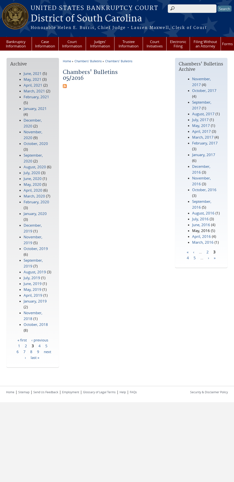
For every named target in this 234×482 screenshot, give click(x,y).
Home (67, 61)
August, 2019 (35, 271)
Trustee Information (129, 43)
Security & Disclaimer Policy (209, 392)
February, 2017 (205, 143)
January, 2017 (203, 154)
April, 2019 (33, 295)
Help (123, 392)
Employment (70, 392)
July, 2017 (200, 119)
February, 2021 (36, 96)
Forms (227, 43)
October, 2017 (204, 90)
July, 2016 (200, 218)
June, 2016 (201, 224)
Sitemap (23, 392)
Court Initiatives (155, 43)
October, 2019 (36, 248)
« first (22, 339)
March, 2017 (203, 137)
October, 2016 (204, 189)
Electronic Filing (178, 43)
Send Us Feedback (45, 392)
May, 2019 (32, 289)
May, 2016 (201, 230)
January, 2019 (35, 301)
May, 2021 (32, 79)
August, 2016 (203, 213)
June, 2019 (33, 283)
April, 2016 (201, 236)
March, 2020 (34, 196)
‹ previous (39, 339)
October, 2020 (36, 143)
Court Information (72, 43)
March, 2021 (34, 91)
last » (35, 357)
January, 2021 (35, 108)
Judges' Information (100, 43)
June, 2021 (33, 73)
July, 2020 (32, 172)
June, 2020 (33, 178)
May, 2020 (32, 184)
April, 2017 (201, 131)
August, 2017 (203, 113)
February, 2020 (36, 201)
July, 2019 (32, 277)
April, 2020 (33, 190)
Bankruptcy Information (16, 43)
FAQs (133, 392)
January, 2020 (35, 213)
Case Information (45, 43)
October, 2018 (36, 324)
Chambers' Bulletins (88, 61)
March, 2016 (203, 242)
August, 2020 (35, 166)
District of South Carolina (86, 18)
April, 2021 (33, 85)
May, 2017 (201, 125)
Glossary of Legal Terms (99, 392)
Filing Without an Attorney (205, 43)
